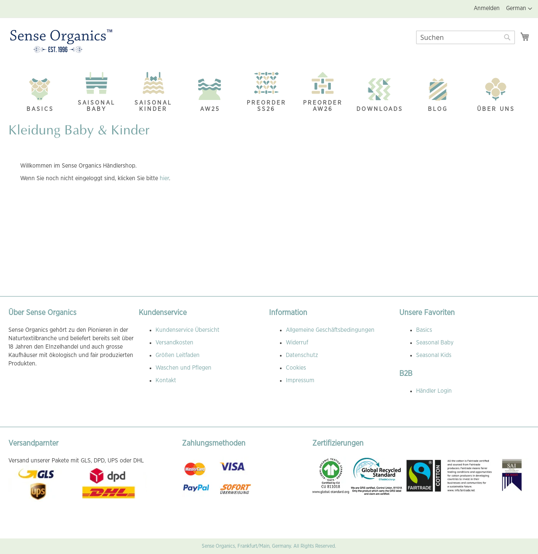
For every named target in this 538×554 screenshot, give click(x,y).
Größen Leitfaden (178, 355)
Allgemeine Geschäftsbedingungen (330, 330)
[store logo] (61, 41)
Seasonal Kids (433, 355)
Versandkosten (174, 343)
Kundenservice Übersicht (187, 330)
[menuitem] (40, 93)
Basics (424, 330)
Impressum (300, 380)
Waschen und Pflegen (183, 368)
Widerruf (297, 343)
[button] (519, 8)
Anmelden (487, 8)
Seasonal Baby (435, 343)
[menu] (269, 89)
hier (164, 178)
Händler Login (434, 391)
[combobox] (465, 37)
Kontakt (166, 380)
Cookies (296, 368)
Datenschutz (302, 355)
